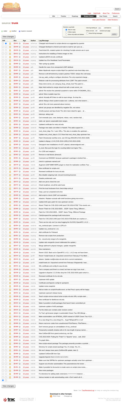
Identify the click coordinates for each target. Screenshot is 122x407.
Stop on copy (70, 30)
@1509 (16, 326)
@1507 (16, 333)
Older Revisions (113, 20)
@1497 (16, 367)
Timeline (63, 16)
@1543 (16, 261)
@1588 (16, 135)
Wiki (53, 16)
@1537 (16, 282)
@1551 (16, 237)
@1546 (16, 251)
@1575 (16, 176)
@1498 (16, 363)
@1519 (16, 309)
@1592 (16, 122)
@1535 (16, 288)
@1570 (16, 193)
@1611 (16, 57)
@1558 (16, 217)
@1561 (16, 207)
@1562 (16, 203)
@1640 (16, 47)
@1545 (16, 254)
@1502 (16, 350)
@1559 (16, 214)
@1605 (16, 77)
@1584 (16, 149)
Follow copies (70, 32)
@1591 (16, 125)
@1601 (16, 91)
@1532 (16, 292)
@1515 (16, 312)
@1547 (16, 248)
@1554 (16, 227)
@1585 (16, 145)
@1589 (16, 132)
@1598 (16, 101)
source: (6, 23)
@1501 (16, 353)
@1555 (16, 224)
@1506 (16, 336)
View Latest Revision (98, 20)
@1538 (16, 278)
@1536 (16, 285)
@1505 (16, 339)
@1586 (16, 142)
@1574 (16, 179)
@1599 (16, 98)
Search (115, 16)
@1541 (16, 268)
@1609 (16, 64)
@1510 (16, 322)
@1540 (16, 271)
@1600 (16, 94)
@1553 (16, 231)
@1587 (16, 139)
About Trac (106, 13)
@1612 (16, 53)
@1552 (16, 234)
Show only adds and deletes (74, 34)
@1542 (16, 265)
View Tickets (103, 16)
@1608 (16, 67)
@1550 (16, 241)
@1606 (16, 74)
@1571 (16, 190)
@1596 (16, 108)
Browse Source (88, 16)
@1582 (16, 156)
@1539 (16, 275)
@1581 (16, 159)
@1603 (16, 84)
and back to (111, 28)
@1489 (16, 377)
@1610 (16, 60)
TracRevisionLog (88, 394)
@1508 (16, 329)
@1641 (16, 43)
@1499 (16, 360)
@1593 (16, 118)
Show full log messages (94, 33)
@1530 (16, 299)
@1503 (16, 346)
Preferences (116, 13)
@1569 (16, 196)
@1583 (16, 152)
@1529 (16, 302)
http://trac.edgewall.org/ (113, 403)
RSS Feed (56, 399)
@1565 (16, 200)
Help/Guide (96, 13)
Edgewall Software (27, 403)
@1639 (16, 50)
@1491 (16, 370)
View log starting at (95, 28)
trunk (15, 23)
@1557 (16, 220)
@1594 (16, 115)
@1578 (16, 169)
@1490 (16, 374)
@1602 (16, 88)
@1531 (16, 295)
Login (89, 13)
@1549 (16, 244)
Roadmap (75, 16)
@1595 (16, 111)
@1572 (16, 186)
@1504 (16, 343)
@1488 (16, 380)
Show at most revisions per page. (98, 30)
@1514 (16, 316)
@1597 (16, 105)
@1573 (16, 183)
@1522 (16, 305)
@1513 (16, 319)
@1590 (16, 128)
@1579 (16, 166)
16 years (26, 43)
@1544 (16, 258)
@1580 (16, 162)
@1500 (16, 357)
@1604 (16, 81)
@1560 (16, 210)
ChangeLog (68, 399)
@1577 (16, 173)
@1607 (16, 71)
